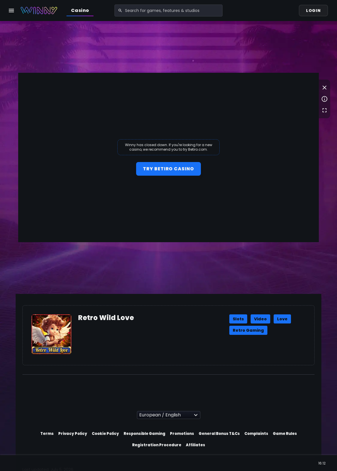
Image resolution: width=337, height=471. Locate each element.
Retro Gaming (248, 330)
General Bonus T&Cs (219, 433)
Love (282, 319)
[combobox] (168, 10)
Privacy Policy (72, 433)
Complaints (256, 433)
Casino (80, 10)
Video (260, 319)
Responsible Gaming (144, 433)
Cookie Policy (105, 433)
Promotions (182, 433)
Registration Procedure (156, 445)
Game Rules (285, 433)
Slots (238, 319)
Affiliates (195, 445)
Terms (47, 433)
